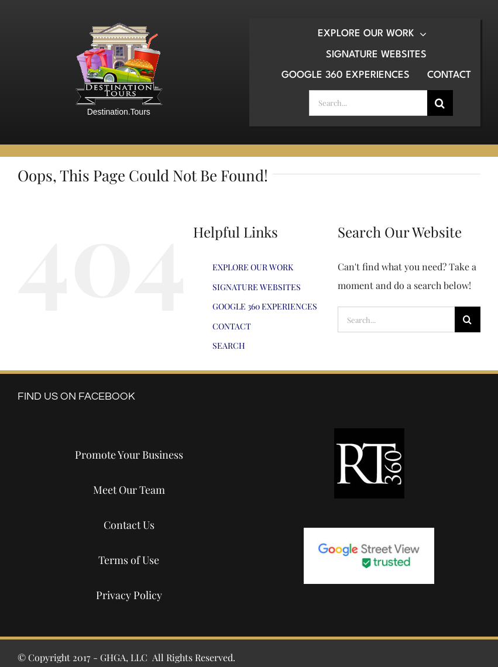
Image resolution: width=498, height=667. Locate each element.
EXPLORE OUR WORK (252, 267)
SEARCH (228, 345)
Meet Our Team (129, 490)
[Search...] (368, 103)
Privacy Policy (129, 595)
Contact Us (129, 525)
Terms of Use (128, 560)
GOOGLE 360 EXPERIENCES (264, 306)
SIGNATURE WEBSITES (256, 287)
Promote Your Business (129, 455)
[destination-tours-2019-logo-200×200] (119, 26)
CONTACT (231, 326)
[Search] (440, 103)
